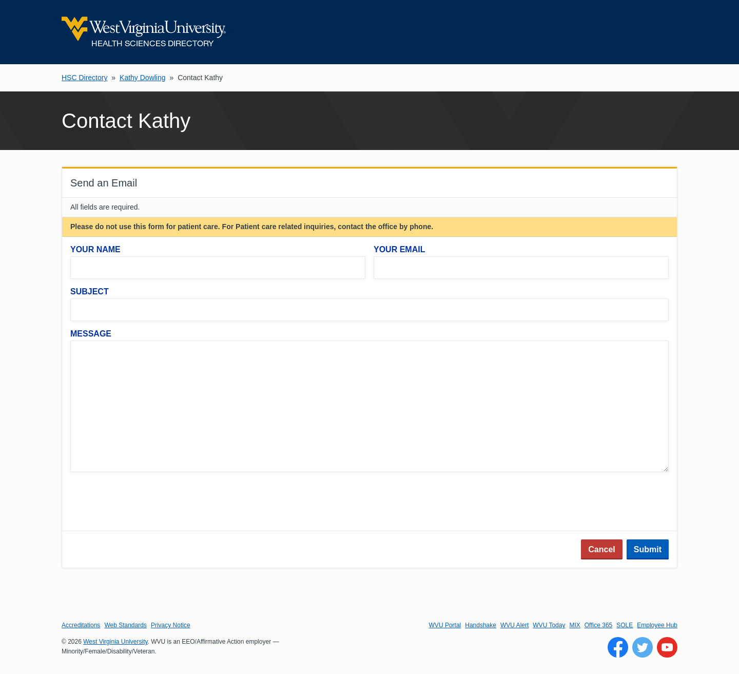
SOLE (624, 625)
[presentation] (148, 502)
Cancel (601, 549)
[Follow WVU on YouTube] (667, 647)
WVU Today (549, 625)
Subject (89, 291)
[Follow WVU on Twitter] (642, 647)
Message (90, 333)
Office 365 (598, 625)
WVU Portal (445, 625)
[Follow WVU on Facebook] (618, 647)
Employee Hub (657, 625)
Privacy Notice (170, 625)
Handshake (480, 625)
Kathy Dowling (143, 77)
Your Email (399, 249)
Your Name (95, 249)
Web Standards (125, 625)
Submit (648, 549)
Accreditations (81, 625)
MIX (574, 625)
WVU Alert (514, 625)
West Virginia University (115, 641)
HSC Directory (84, 77)
